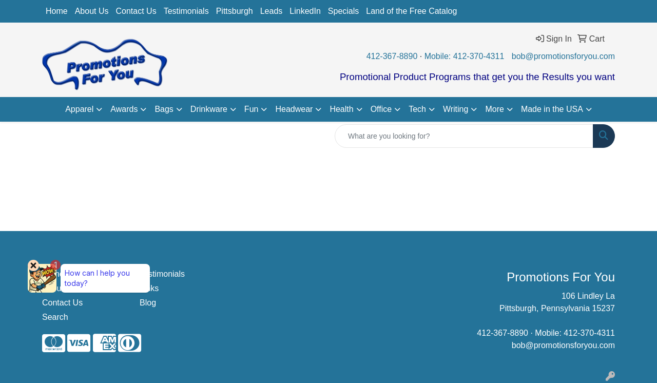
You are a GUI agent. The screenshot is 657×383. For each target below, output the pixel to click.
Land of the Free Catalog (411, 11)
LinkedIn (305, 11)
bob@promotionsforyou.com (563, 56)
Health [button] (341, 109)
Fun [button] (251, 109)
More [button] (494, 109)
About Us (92, 11)
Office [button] (381, 109)
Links (149, 288)
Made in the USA (552, 109)
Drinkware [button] (208, 109)
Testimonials (186, 11)
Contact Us (136, 11)
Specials (343, 11)
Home (57, 11)
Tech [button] (417, 109)
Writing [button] (456, 109)
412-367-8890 (392, 56)
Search (55, 317)
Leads (271, 11)
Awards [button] (124, 109)
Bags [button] (163, 109)
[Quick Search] (464, 136)
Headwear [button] (294, 109)
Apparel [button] (79, 109)
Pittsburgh (234, 11)
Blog (148, 302)
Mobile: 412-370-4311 (464, 56)
